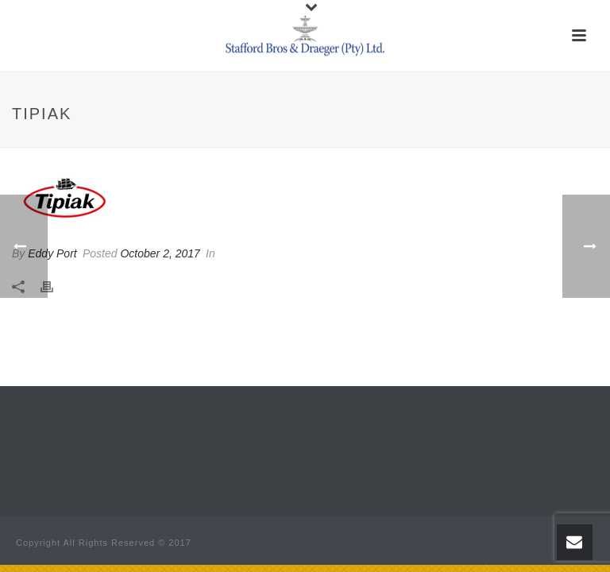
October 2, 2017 (159, 253)
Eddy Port (52, 253)
